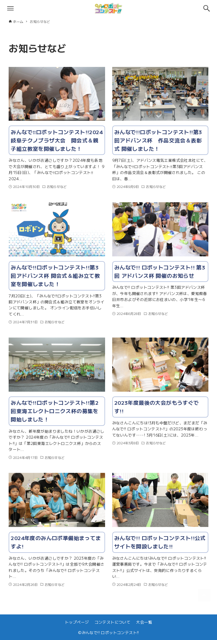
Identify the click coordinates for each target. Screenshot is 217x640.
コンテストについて (113, 622)
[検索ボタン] (207, 8)
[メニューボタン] (10, 8)
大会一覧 (144, 622)
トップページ (77, 622)
